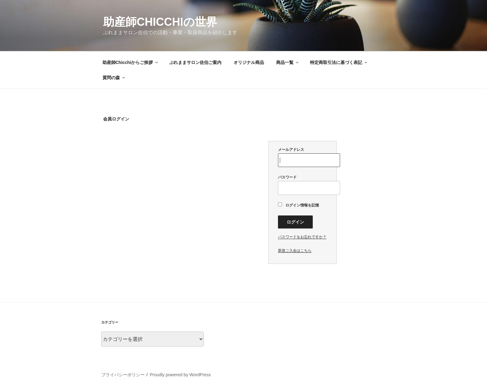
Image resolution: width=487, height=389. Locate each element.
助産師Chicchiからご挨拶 (130, 62)
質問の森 (114, 77)
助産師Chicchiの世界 (160, 22)
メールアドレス (302, 157)
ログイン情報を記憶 (298, 204)
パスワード (302, 185)
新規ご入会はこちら (295, 250)
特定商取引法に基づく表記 (339, 62)
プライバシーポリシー (123, 374)
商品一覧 (287, 62)
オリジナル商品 (249, 62)
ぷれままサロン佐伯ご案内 (195, 62)
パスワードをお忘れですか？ (302, 237)
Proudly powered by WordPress (180, 374)
